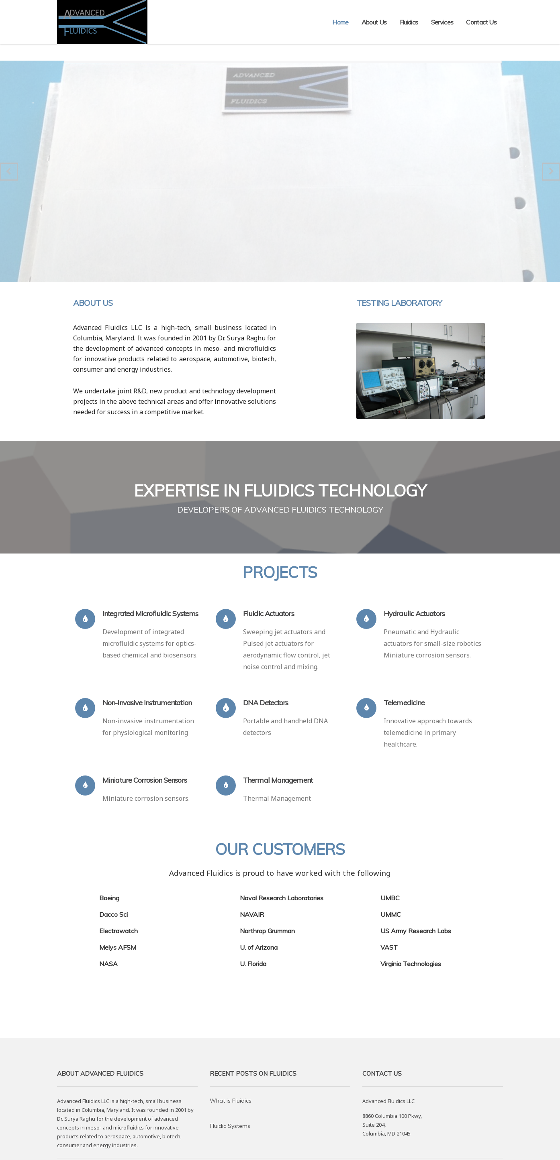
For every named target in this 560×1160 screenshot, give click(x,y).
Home (340, 22)
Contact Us (481, 22)
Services (442, 22)
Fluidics (409, 22)
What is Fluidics (230, 1100)
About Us (374, 22)
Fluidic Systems (230, 1125)
